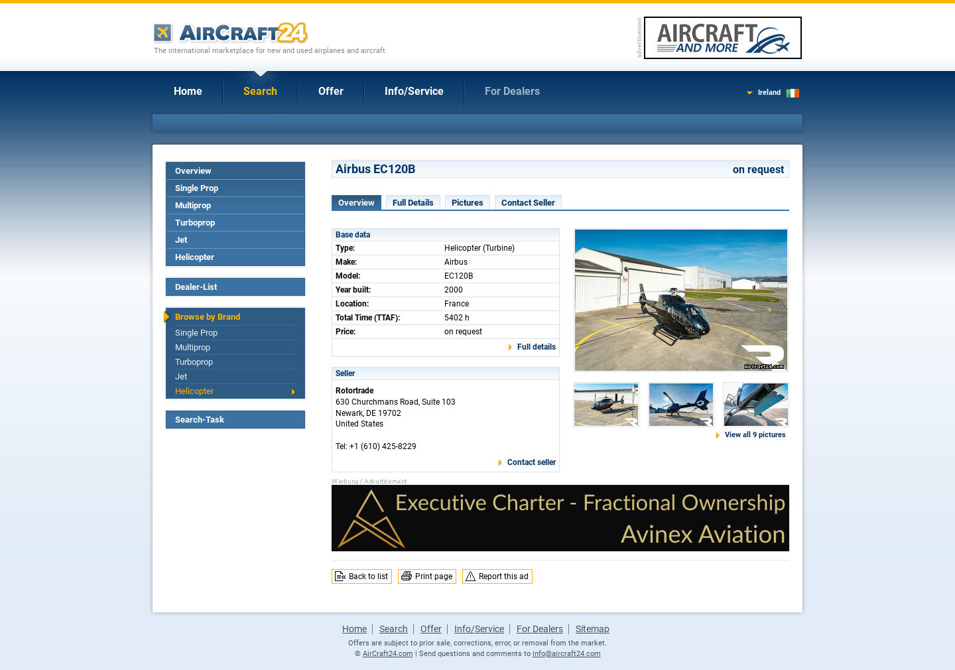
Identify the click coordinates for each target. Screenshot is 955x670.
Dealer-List (196, 287)
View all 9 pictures (755, 435)
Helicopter (194, 257)
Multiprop (193, 205)
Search (260, 91)
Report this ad (504, 576)
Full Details (413, 203)
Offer (331, 91)
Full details (536, 347)
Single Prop (196, 188)
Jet (181, 240)
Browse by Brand (207, 317)
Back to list (368, 576)
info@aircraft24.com (567, 653)
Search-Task (199, 420)
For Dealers (512, 91)
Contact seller (531, 462)
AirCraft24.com (388, 653)
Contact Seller (528, 203)
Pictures (467, 203)
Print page (433, 576)
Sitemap (592, 629)
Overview (193, 171)
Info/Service (414, 91)
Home (188, 91)
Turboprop (195, 223)
